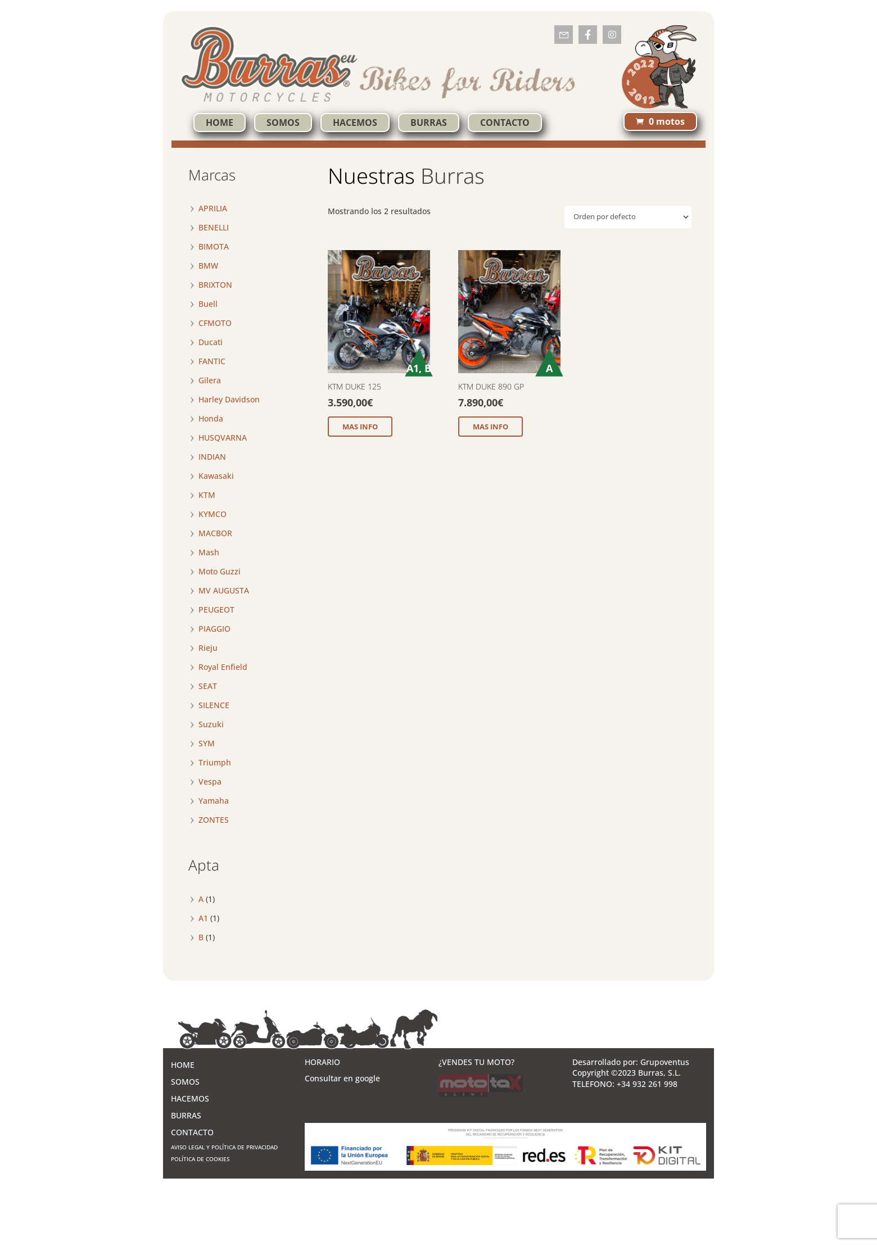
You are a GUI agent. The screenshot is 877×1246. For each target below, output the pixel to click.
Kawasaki (216, 475)
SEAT (207, 686)
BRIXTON (215, 284)
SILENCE (213, 705)
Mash (208, 552)
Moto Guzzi (219, 571)
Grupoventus (664, 1062)
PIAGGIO (214, 628)
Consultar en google (342, 1078)
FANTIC (211, 361)
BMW (208, 265)
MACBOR (215, 533)
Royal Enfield (222, 666)
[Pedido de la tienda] (627, 217)
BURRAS (428, 122)
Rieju (208, 647)
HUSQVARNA (222, 437)
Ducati (210, 342)
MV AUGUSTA (223, 590)
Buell (208, 303)
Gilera (209, 380)
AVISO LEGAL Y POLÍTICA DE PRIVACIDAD (224, 1147)
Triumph (214, 762)
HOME (219, 122)
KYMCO (212, 514)
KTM (206, 495)
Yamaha (213, 800)
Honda (210, 418)
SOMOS (283, 122)
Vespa (209, 781)
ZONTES (213, 819)
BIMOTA (213, 246)
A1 (203, 918)
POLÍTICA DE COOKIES (200, 1159)
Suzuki (211, 724)
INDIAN (212, 456)
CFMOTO (215, 323)
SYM (206, 743)
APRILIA (212, 208)
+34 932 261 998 (647, 1084)
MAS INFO (360, 427)
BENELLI (213, 227)
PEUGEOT (216, 609)
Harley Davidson (229, 399)
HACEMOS (355, 122)
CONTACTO (505, 122)
